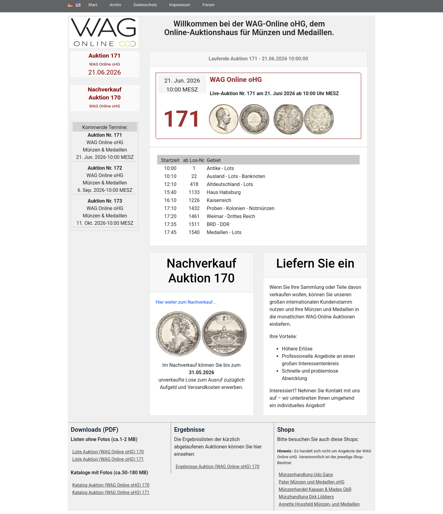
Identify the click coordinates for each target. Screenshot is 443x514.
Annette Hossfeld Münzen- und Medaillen (319, 504)
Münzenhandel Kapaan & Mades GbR (315, 489)
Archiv (115, 4)
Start (92, 4)
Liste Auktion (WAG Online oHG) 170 (108, 452)
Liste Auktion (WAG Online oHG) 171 (108, 459)
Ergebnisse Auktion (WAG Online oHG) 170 (217, 466)
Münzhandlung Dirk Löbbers (306, 497)
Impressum (179, 4)
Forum (208, 4)
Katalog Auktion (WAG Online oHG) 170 (111, 485)
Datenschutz (145, 4)
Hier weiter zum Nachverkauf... (186, 302)
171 (182, 119)
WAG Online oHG (236, 79)
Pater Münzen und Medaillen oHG (312, 482)
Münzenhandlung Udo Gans (306, 474)
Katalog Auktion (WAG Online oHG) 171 (111, 492)
